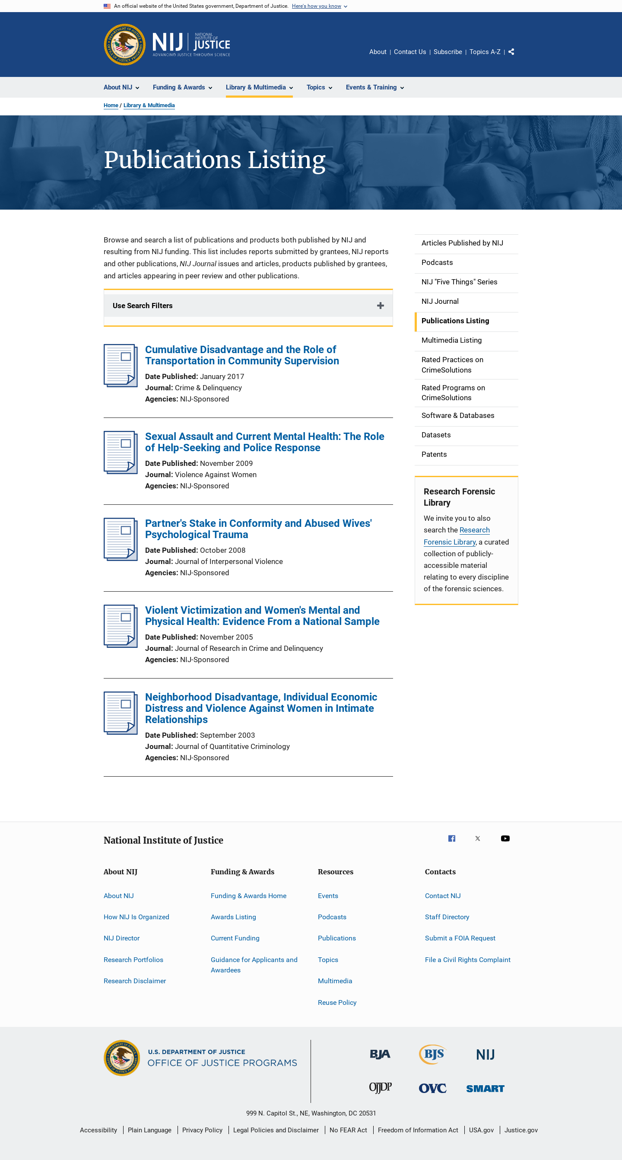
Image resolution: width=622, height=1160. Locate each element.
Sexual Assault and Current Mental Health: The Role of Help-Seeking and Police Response (264, 442)
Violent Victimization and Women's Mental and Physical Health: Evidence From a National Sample (262, 616)
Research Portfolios (133, 960)
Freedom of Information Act (418, 1130)
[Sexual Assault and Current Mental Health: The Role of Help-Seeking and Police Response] (121, 471)
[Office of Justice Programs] (125, 44)
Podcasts (332, 917)
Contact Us (410, 52)
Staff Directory (447, 917)
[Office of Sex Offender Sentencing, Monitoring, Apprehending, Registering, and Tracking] (485, 1093)
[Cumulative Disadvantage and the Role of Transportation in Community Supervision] (121, 384)
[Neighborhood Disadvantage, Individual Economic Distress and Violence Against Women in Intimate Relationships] (121, 732)
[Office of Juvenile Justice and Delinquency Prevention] (380, 1095)
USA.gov (481, 1130)
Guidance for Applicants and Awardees (254, 965)
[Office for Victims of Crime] (433, 1094)
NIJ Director (122, 938)
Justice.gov (521, 1130)
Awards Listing (233, 917)
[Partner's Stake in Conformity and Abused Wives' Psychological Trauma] (121, 558)
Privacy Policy (202, 1130)
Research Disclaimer (135, 981)
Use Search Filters (143, 305)
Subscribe (448, 52)
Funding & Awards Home (248, 896)
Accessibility (98, 1130)
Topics (328, 960)
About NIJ (119, 896)
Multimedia (335, 981)
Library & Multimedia (149, 105)
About (378, 52)
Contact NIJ (443, 896)
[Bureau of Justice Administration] (380, 1061)
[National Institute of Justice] (485, 1061)
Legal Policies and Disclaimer (276, 1130)
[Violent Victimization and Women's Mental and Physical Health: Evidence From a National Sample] (121, 645)
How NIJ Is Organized (136, 917)
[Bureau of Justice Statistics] (433, 1066)
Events (328, 896)
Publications (337, 938)
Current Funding (235, 938)
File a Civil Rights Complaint (468, 960)
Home (111, 105)
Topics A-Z (485, 52)
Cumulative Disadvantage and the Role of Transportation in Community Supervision (242, 355)
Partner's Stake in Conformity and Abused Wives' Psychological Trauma (258, 529)
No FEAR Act (348, 1130)
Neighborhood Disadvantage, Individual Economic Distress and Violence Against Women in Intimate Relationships (261, 708)
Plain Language (149, 1130)
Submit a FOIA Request (460, 938)
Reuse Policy (337, 1002)
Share (518, 57)
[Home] (191, 44)
